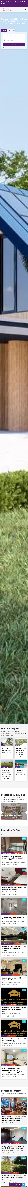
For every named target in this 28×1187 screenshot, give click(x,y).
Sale (9, 30)
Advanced (5, 48)
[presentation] (1, 812)
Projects (4, 30)
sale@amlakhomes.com (8, 5)
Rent (13, 30)
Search (14, 44)
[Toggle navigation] (25, 9)
